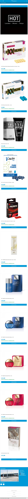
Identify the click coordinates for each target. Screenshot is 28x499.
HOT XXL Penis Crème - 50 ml (5, 143)
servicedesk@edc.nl (23, 475)
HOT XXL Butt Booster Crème (5, 453)
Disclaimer (14, 492)
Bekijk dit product (14, 72)
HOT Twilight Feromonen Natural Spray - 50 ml (7, 298)
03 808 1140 (22, 474)
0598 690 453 (22, 473)
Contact (14, 494)
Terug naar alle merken (3, 4)
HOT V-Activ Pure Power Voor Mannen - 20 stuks (7, 182)
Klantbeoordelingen (14, 496)
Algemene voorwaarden (14, 490)
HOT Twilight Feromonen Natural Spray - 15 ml (7, 337)
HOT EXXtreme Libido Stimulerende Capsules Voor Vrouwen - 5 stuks (10, 66)
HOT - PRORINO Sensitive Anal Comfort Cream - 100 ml (8, 259)
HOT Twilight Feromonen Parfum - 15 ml (6, 375)
